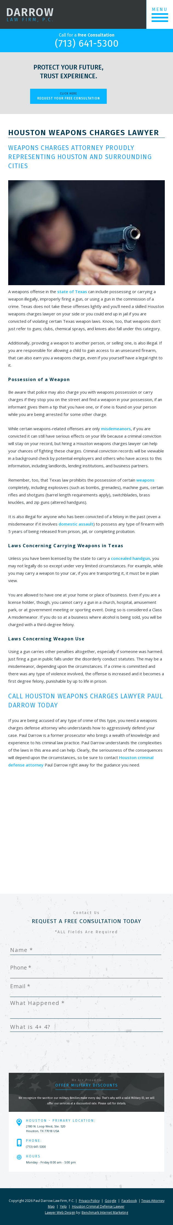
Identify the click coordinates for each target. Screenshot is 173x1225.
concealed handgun (130, 558)
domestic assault (76, 524)
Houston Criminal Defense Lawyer (98, 1206)
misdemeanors (116, 428)
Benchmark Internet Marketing (105, 1212)
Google (110, 1200)
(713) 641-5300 (87, 43)
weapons (145, 480)
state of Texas (72, 291)
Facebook (129, 1200)
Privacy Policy (89, 1200)
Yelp (63, 1206)
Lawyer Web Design (60, 1212)
